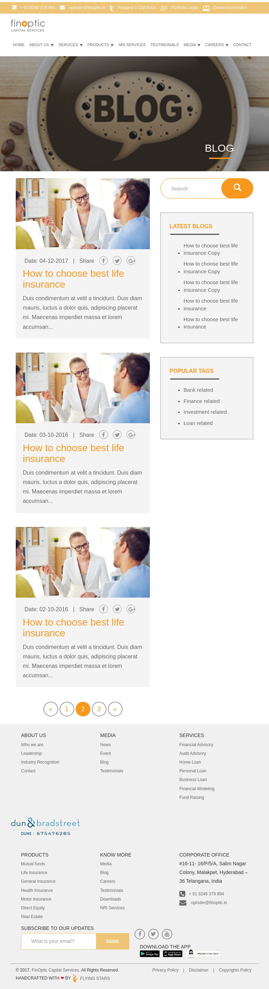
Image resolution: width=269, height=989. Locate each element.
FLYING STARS (91, 978)
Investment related (205, 412)
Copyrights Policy (235, 970)
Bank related (198, 390)
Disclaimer (198, 970)
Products (101, 46)
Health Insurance (37, 890)
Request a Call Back (137, 9)
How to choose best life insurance (73, 627)
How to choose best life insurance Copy (211, 249)
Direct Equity (33, 907)
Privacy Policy (165, 970)
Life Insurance (34, 872)
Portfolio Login (184, 9)
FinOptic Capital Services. (56, 970)
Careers (216, 46)
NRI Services (131, 46)
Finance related (202, 401)
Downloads (110, 899)
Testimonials (165, 46)
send (111, 941)
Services (70, 46)
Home (19, 46)
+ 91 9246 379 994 (201, 893)
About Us (41, 46)
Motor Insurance (36, 899)
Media (192, 46)
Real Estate (32, 916)
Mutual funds (33, 863)
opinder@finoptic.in (203, 902)
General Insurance (38, 881)
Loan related (198, 423)
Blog (104, 872)
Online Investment (230, 9)
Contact (242, 46)
